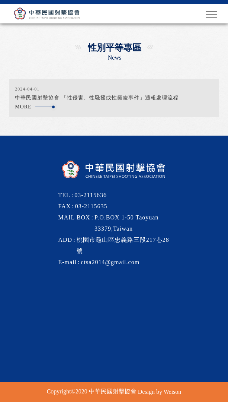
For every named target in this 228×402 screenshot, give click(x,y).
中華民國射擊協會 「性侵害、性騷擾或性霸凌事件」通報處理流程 (97, 98)
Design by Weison (160, 392)
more (25, 107)
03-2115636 (90, 195)
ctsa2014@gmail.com (110, 262)
